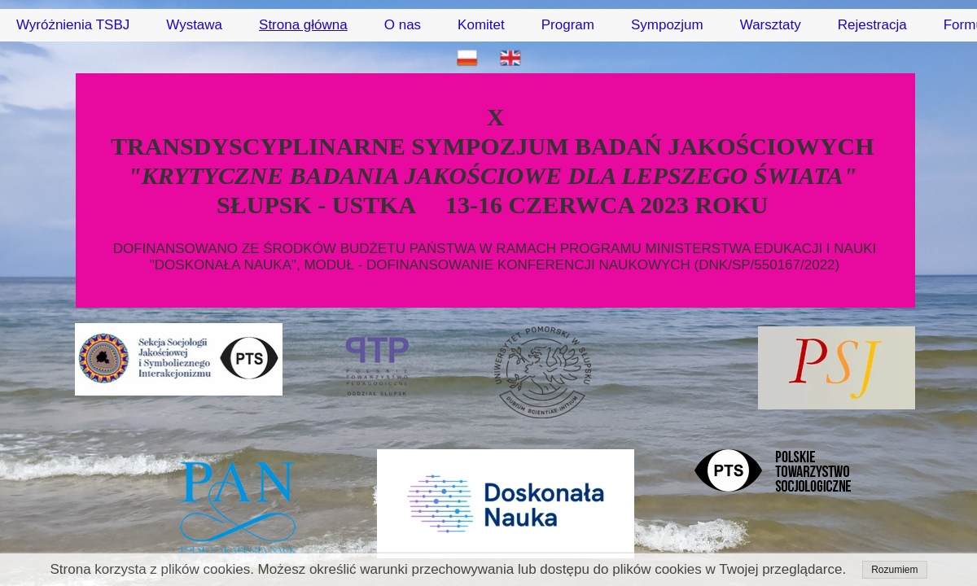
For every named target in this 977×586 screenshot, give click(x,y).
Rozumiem (894, 569)
